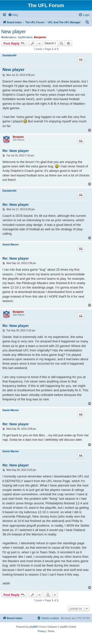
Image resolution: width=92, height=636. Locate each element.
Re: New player (15, 151)
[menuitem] (13, 15)
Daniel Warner (10, 244)
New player (13, 31)
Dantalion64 (9, 55)
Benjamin (40, 37)
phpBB (33, 626)
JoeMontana (25, 37)
